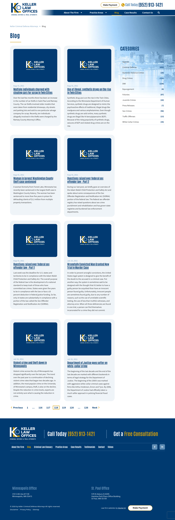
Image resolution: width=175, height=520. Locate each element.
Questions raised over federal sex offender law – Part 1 (31, 265)
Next (94, 407)
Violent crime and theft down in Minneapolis (30, 364)
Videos (112, 446)
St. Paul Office (100, 488)
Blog (116, 12)
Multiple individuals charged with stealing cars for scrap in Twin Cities (32, 90)
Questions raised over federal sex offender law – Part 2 (85, 179)
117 (49, 407)
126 (87, 407)
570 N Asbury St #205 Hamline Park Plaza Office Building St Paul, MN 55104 (105, 496)
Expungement (128, 89)
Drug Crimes (127, 78)
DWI (124, 83)
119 (64, 407)
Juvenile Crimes (129, 100)
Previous (18, 407)
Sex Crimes (127, 111)
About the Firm (18, 446)
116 (41, 407)
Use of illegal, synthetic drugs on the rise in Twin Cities (89, 90)
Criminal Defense (129, 67)
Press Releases (128, 105)
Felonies (125, 94)
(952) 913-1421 (151, 4)
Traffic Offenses (128, 116)
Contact (103, 446)
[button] (158, 13)
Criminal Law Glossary (44, 446)
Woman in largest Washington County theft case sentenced (33, 179)
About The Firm (74, 12)
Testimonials (91, 446)
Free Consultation (141, 433)
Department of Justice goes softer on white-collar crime (87, 364)
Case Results (130, 12)
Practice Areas (99, 12)
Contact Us (147, 12)
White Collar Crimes (130, 122)
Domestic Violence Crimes (133, 72)
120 (72, 407)
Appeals (125, 61)
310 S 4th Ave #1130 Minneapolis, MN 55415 (22, 495)
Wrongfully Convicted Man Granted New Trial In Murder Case (88, 265)
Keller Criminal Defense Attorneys (24, 26)
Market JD (121, 508)
